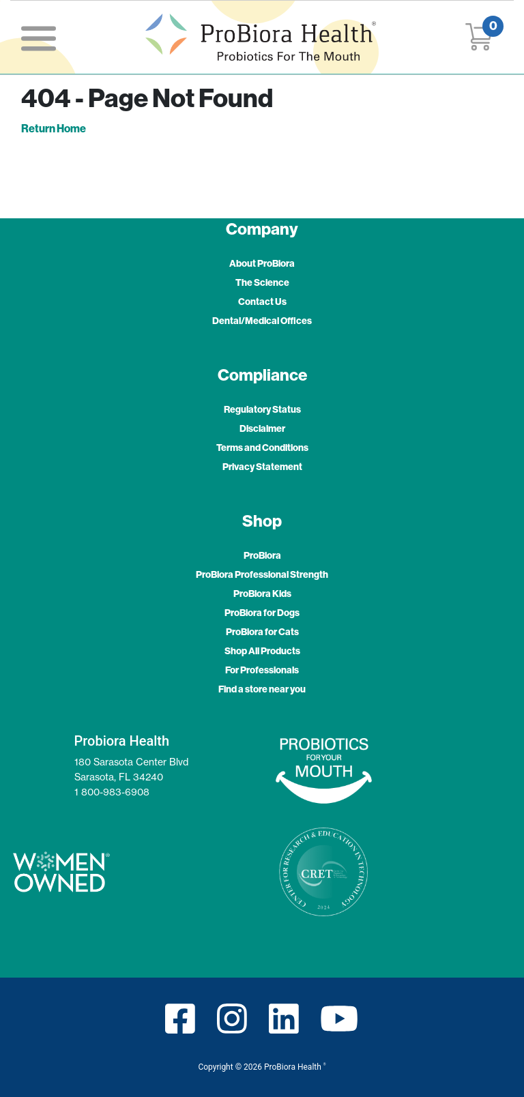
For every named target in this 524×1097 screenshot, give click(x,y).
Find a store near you (262, 689)
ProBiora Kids (262, 593)
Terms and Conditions (262, 447)
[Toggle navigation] (38, 37)
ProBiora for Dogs (262, 612)
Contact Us (262, 301)
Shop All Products (262, 651)
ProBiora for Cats (262, 632)
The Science (262, 282)
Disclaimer (262, 428)
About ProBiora (262, 263)
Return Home (53, 128)
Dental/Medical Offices (262, 321)
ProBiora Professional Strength (262, 574)
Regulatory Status (262, 409)
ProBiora (262, 555)
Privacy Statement (262, 466)
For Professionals (262, 670)
